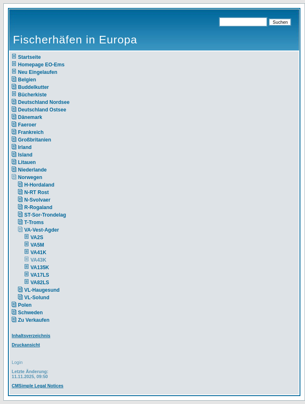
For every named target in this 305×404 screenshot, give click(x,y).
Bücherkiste (32, 95)
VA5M (37, 245)
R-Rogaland (38, 207)
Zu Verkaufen (33, 320)
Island (25, 155)
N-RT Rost (36, 192)
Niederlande (38, 170)
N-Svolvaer (37, 200)
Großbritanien (34, 140)
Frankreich (30, 132)
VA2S (36, 237)
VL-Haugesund (42, 290)
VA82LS (39, 282)
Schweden (30, 313)
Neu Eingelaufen (37, 72)
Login (17, 362)
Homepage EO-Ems (41, 65)
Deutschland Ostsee (42, 110)
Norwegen (30, 177)
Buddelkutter (33, 87)
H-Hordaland (39, 185)
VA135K (39, 267)
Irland (25, 147)
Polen (25, 305)
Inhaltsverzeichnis (31, 335)
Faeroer (27, 125)
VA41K (38, 252)
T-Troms (34, 222)
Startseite (29, 57)
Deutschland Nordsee (43, 102)
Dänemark (30, 117)
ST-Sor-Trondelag (45, 215)
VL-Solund (36, 297)
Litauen (27, 162)
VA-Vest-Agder (41, 230)
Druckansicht (26, 344)
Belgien (27, 80)
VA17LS (39, 275)
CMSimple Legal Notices (38, 385)
